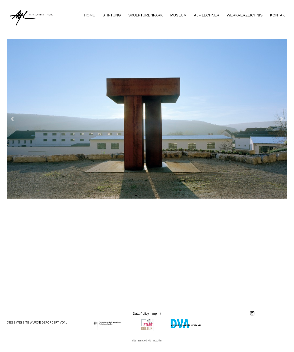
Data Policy (141, 313)
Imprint (156, 313)
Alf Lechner (206, 15)
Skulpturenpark (145, 15)
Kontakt (278, 15)
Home (89, 15)
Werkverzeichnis (245, 15)
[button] (12, 119)
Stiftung (112, 15)
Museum (178, 15)
